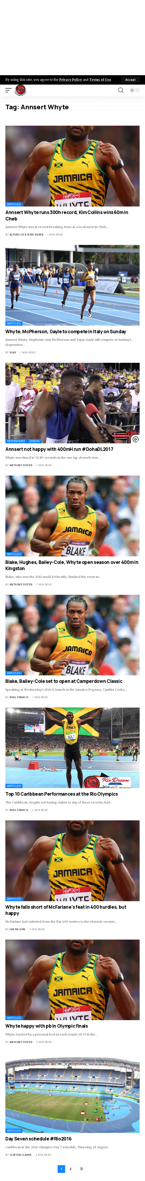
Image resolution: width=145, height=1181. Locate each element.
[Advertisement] (72, 37)
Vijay (13, 352)
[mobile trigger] (9, 90)
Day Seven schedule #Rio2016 (38, 1139)
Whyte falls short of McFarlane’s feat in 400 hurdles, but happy (66, 910)
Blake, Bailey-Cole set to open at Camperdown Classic (63, 681)
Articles (14, 204)
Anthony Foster (21, 465)
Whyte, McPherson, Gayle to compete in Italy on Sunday (65, 331)
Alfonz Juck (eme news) (26, 235)
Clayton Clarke (21, 1155)
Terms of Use (100, 80)
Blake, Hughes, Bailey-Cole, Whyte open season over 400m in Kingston (71, 565)
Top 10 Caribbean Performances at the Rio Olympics (61, 794)
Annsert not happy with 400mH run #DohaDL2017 (59, 449)
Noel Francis (19, 697)
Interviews (16, 441)
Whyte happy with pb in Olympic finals (46, 1026)
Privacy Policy (70, 80)
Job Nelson (17, 929)
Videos (34, 441)
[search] (121, 90)
